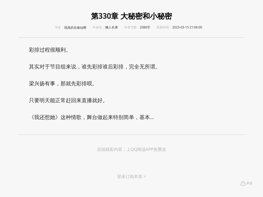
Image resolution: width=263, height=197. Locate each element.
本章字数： (132, 27)
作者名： (99, 27)
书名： (59, 27)
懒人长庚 (111, 27)
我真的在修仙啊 (75, 27)
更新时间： (164, 27)
